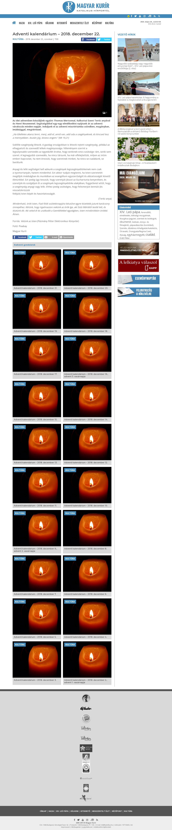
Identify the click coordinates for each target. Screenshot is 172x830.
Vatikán (135, 222)
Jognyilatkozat (87, 827)
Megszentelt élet (79, 23)
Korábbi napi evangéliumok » (146, 201)
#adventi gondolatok (24, 244)
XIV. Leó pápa (35, 23)
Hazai (22, 23)
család (150, 234)
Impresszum (65, 827)
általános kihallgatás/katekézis (142, 228)
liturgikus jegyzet (128, 218)
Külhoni (49, 23)
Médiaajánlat (76, 827)
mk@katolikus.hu (107, 825)
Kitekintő (62, 23)
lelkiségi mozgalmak (140, 215)
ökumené (125, 221)
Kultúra (109, 23)
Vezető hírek (126, 34)
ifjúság (123, 235)
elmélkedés (125, 215)
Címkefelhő (125, 207)
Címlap (43, 811)
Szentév (123, 228)
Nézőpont (97, 23)
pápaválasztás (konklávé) (141, 225)
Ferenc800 (146, 212)
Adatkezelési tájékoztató (102, 827)
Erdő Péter (125, 238)
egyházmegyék (136, 234)
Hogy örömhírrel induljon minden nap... (135, 177)
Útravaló (124, 231)
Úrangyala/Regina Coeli (140, 231)
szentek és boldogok (146, 218)
